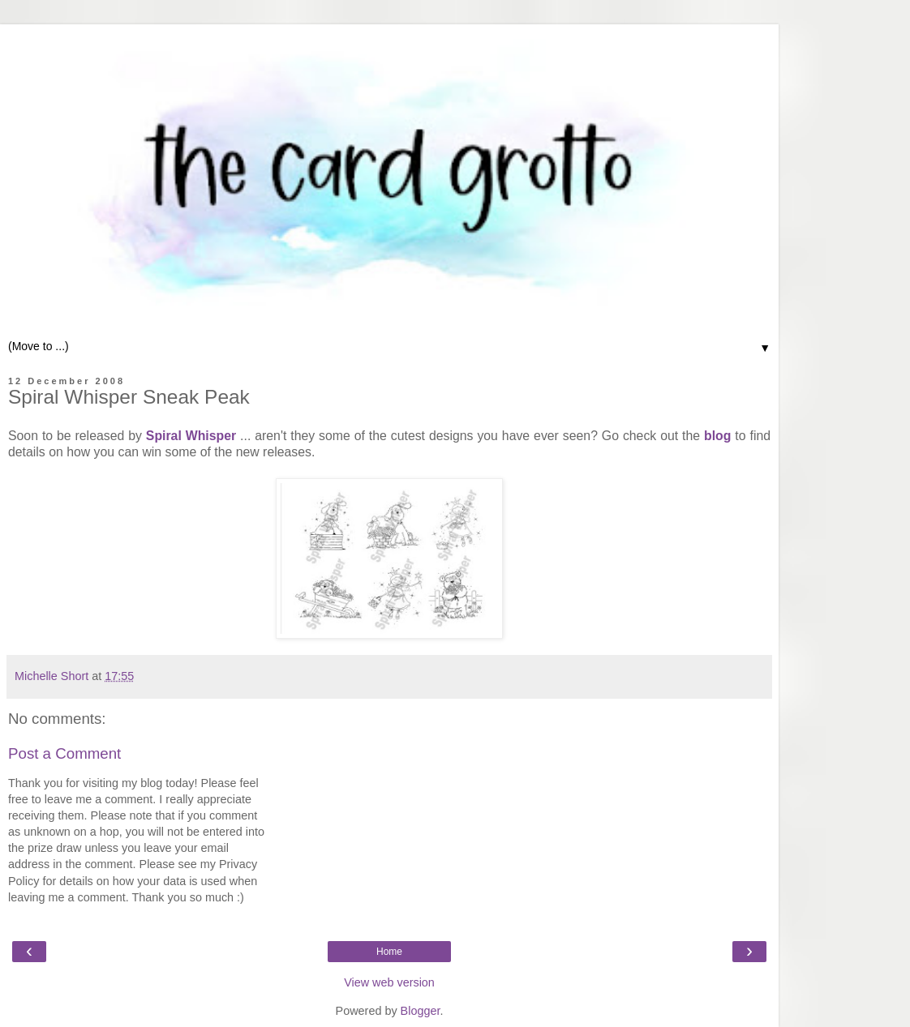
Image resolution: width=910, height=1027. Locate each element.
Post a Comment (64, 753)
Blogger (420, 1010)
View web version (389, 982)
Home (389, 951)
